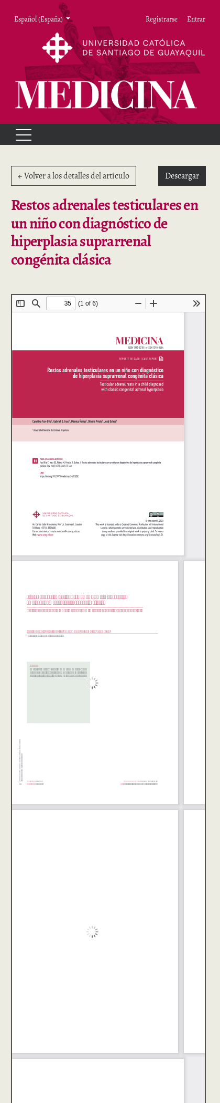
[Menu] (19, 134)
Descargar (185, 175)
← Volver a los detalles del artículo (73, 176)
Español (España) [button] (39, 19)
